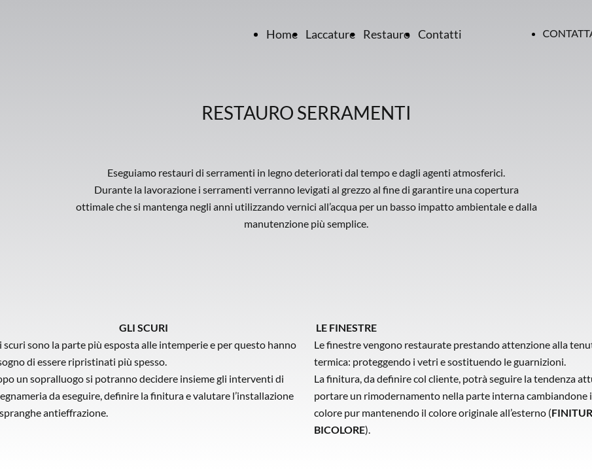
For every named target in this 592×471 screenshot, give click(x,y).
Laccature (330, 34)
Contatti (440, 34)
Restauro (386, 34)
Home (282, 34)
